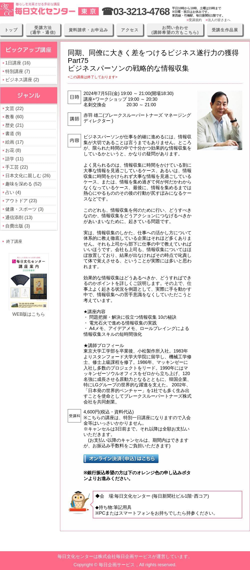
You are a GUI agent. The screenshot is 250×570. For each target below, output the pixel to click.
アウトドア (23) (21, 200)
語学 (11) (14, 158)
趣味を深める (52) (23, 183)
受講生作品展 (225, 30)
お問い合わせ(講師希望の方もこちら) (175, 30)
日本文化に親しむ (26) (27, 175)
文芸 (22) (14, 108)
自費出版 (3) (17, 226)
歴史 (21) (14, 125)
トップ (11, 30)
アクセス (129, 30)
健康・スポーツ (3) (24, 209)
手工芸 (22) (16, 167)
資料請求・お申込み (88, 30)
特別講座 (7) (17, 71)
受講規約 (195, 20)
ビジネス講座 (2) (22, 79)
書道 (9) (13, 133)
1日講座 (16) (17, 62)
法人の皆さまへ (219, 20)
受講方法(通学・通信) (43, 30)
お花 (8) (13, 150)
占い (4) (13, 192)
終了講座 (14, 241)
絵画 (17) (14, 142)
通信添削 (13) (18, 217)
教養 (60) (14, 116)
